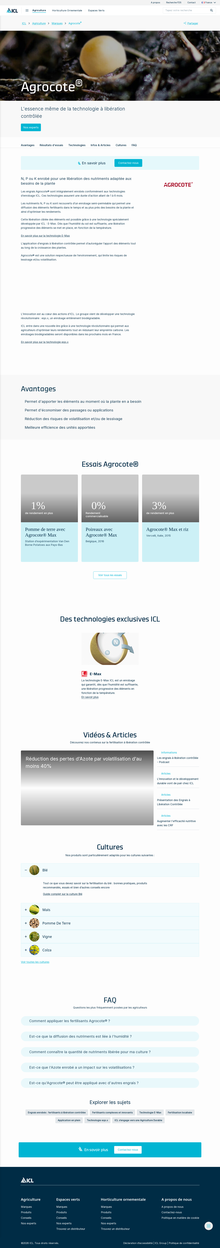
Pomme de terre (50, 923)
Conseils (26, 1217)
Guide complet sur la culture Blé (62, 894)
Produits (26, 1212)
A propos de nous (172, 1206)
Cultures (121, 145)
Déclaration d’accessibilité (138, 1243)
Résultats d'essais (51, 145)
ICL (24, 23)
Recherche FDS (173, 2)
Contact (191, 2)
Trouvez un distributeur (70, 1228)
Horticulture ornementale (67, 10)
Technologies (77, 145)
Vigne (40, 936)
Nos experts (31, 127)
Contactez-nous (171, 1212)
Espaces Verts (96, 10)
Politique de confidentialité (184, 1243)
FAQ (134, 145)
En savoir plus (90, 697)
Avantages (27, 145)
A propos (155, 2)
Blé (38, 870)
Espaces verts (68, 1199)
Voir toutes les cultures (35, 962)
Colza (40, 950)
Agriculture (39, 10)
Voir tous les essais (110, 575)
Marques (57, 23)
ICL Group (161, 1243)
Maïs (39, 910)
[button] (209, 2)
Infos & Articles (100, 145)
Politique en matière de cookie (180, 1217)
